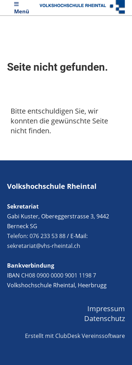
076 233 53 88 (47, 236)
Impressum (106, 308)
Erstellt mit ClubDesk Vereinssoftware (75, 336)
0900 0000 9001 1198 (64, 275)
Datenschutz (104, 318)
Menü (21, 8)
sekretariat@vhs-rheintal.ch (43, 246)
